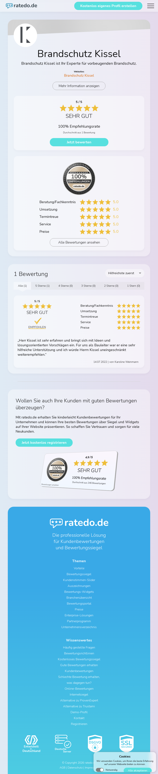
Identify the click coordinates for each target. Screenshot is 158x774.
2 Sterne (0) (111, 286)
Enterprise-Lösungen (79, 615)
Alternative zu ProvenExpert (79, 700)
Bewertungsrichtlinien (79, 653)
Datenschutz (75, 767)
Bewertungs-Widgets (79, 592)
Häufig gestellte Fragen (79, 647)
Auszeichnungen (79, 586)
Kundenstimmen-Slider (79, 580)
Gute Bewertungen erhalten (79, 665)
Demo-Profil (79, 712)
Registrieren (79, 724)
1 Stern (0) (133, 286)
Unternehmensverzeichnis (79, 627)
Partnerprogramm (79, 621)
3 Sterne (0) (88, 286)
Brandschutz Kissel (79, 75)
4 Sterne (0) (65, 286)
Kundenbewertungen (79, 671)
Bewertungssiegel (79, 574)
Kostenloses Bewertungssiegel (79, 659)
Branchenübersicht (79, 598)
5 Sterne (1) (42, 286)
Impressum (91, 767)
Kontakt (79, 718)
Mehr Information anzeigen (79, 86)
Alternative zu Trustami (79, 706)
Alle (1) (22, 286)
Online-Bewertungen (79, 689)
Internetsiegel (79, 694)
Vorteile (79, 568)
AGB (62, 767)
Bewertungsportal (79, 603)
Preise (79, 609)
